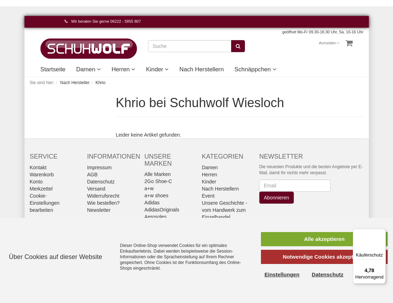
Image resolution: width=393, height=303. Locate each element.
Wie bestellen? (103, 203)
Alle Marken (157, 174)
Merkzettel (41, 189)
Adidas (152, 202)
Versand (96, 189)
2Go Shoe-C (158, 181)
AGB (92, 174)
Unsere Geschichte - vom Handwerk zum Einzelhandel (224, 210)
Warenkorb (42, 174)
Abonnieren (276, 197)
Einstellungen (281, 274)
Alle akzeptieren (324, 239)
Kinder (157, 69)
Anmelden (329, 43)
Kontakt (38, 167)
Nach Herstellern (201, 69)
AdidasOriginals (161, 210)
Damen (88, 69)
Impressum (99, 167)
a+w (149, 188)
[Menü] (381, 233)
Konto (36, 181)
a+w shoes (156, 195)
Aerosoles (155, 217)
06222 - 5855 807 (125, 21)
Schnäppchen (255, 69)
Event (208, 196)
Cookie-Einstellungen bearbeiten (45, 203)
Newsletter (98, 210)
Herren (123, 69)
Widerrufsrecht (103, 196)
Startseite (53, 69)
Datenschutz (101, 181)
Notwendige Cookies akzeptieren (324, 257)
